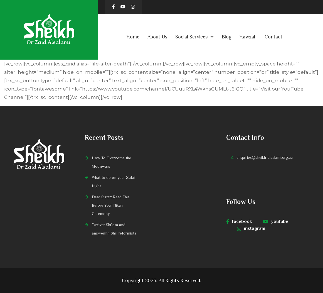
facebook (239, 221)
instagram (251, 228)
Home (132, 37)
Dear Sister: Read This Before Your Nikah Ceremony (111, 205)
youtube (275, 221)
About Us (157, 37)
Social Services (191, 37)
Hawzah (248, 37)
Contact (273, 37)
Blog (226, 37)
